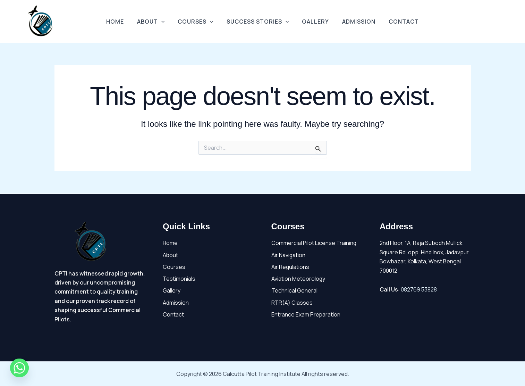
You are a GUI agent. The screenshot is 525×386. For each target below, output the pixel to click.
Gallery (313, 21)
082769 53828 (419, 289)
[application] (165, 21)
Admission (354, 21)
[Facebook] (489, 22)
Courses (197, 21)
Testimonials (179, 279)
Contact (397, 21)
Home (121, 21)
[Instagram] (510, 22)
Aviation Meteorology (298, 279)
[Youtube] (499, 22)
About (155, 21)
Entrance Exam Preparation (306, 315)
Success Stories (258, 21)
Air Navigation (288, 255)
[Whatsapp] (19, 368)
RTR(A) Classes (292, 302)
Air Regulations (290, 267)
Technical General (294, 291)
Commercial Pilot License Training (314, 243)
